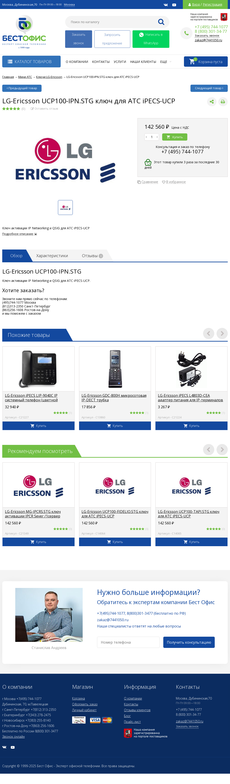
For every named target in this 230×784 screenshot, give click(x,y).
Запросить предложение (112, 39)
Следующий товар (209, 88)
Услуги (120, 62)
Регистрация (212, 4)
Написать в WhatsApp (151, 38)
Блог (127, 716)
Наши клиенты (143, 62)
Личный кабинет (84, 710)
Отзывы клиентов (137, 710)
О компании (77, 62)
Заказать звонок (78, 38)
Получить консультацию (189, 642)
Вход (196, 4)
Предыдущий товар (22, 88)
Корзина (78, 698)
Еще (165, 62)
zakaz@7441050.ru (208, 40)
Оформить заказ (84, 704)
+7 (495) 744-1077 (182, 151)
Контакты (101, 62)
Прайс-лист (132, 722)
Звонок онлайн (13, 736)
